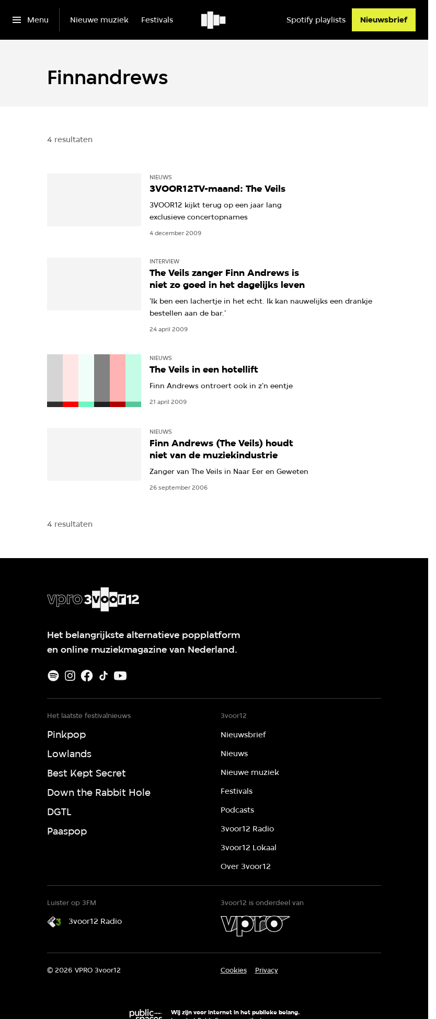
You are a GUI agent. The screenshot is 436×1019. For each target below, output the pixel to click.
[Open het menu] (30, 19)
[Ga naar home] (214, 19)
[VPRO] (255, 926)
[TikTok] (103, 675)
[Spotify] (53, 675)
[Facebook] (87, 675)
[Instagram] (70, 675)
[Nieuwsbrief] (384, 19)
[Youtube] (120, 675)
